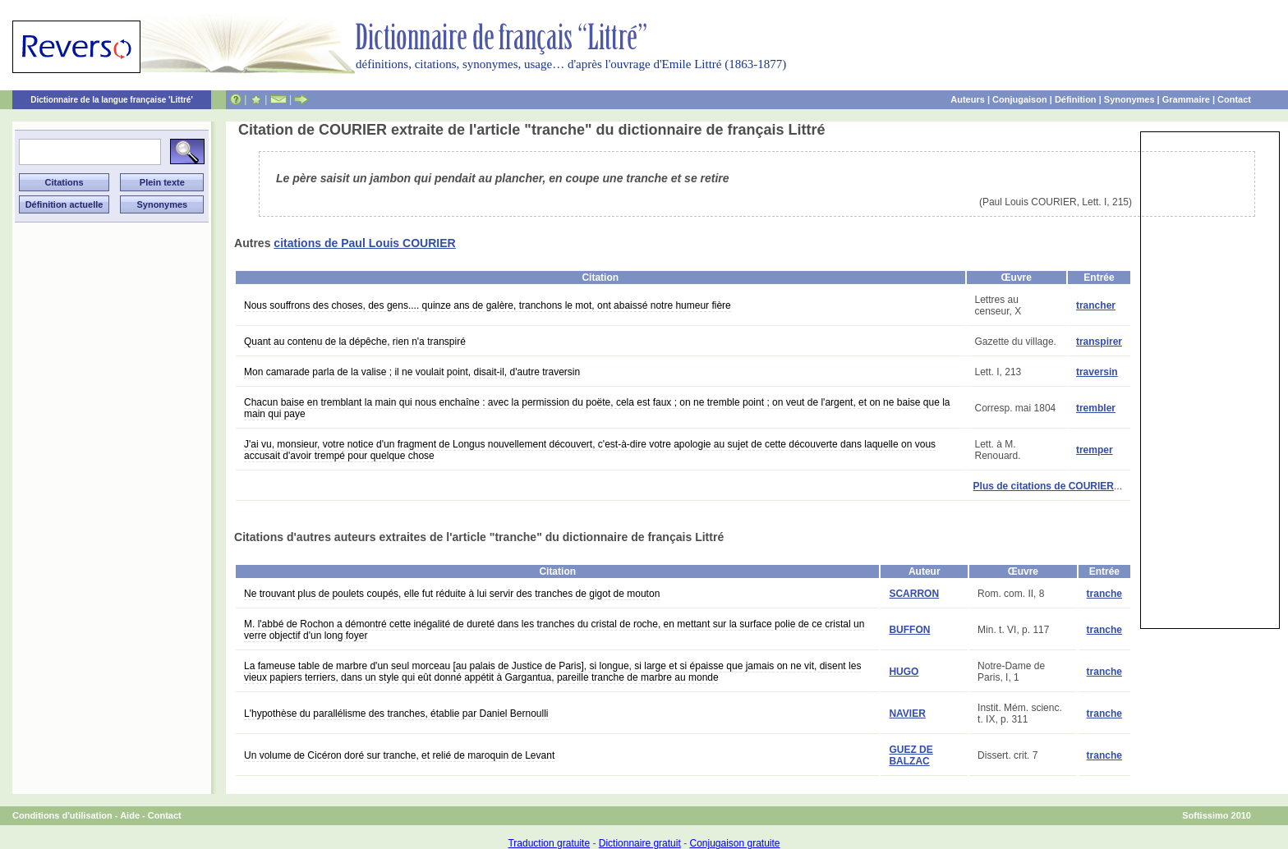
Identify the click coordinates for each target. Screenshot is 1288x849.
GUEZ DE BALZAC (910, 755)
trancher (1096, 305)
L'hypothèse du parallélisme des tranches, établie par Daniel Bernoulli (396, 713)
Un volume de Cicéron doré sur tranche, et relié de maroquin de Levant (399, 755)
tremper (1094, 450)
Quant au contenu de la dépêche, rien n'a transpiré (355, 341)
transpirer (1099, 341)
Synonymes (1129, 99)
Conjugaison (1019, 99)
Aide (130, 815)
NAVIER (907, 713)
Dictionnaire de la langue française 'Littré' (111, 99)
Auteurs (967, 99)
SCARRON (914, 593)
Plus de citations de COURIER (1043, 486)
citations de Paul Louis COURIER (364, 243)
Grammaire (1186, 99)
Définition (1076, 99)
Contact (1234, 99)
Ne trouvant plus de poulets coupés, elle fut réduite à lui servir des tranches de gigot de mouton (452, 593)
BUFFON (909, 630)
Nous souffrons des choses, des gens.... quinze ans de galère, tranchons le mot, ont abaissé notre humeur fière (487, 305)
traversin (1097, 372)
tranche (1104, 593)
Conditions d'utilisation (62, 815)
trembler (1096, 408)
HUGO (903, 671)
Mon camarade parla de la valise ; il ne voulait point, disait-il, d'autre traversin (412, 372)
